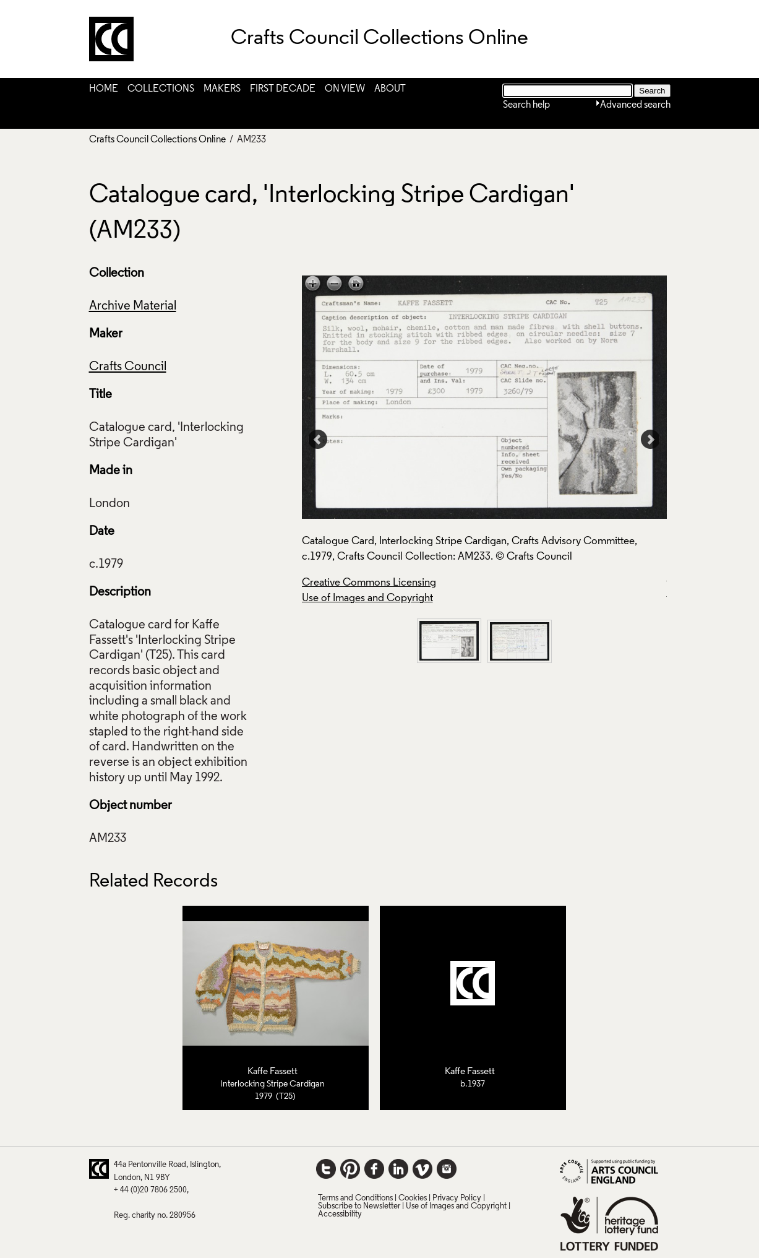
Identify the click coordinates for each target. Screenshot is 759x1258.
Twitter (326, 1169)
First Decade (282, 89)
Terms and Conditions (355, 1198)
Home (103, 89)
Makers (222, 89)
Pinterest (350, 1169)
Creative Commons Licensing (369, 583)
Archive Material (132, 306)
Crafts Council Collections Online (157, 140)
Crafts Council (127, 367)
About (390, 89)
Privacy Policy (456, 1198)
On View (345, 89)
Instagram (447, 1169)
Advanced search (635, 105)
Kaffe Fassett (272, 1072)
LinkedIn (398, 1169)
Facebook (374, 1169)
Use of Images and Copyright (367, 598)
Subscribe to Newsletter (359, 1206)
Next (651, 439)
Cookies (412, 1198)
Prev (318, 439)
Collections (160, 89)
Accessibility (340, 1214)
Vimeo (422, 1169)
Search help (526, 105)
